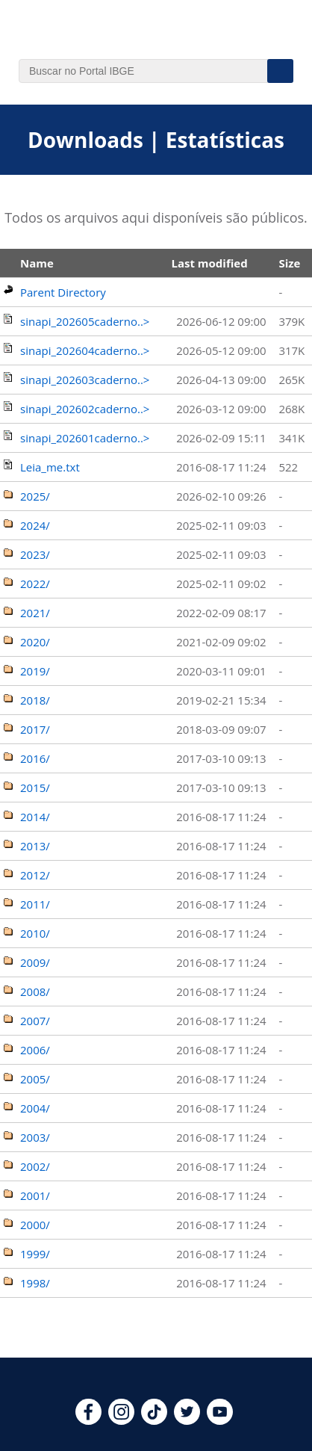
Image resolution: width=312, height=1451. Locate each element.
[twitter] (187, 1420)
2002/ (35, 1166)
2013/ (35, 845)
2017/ (35, 729)
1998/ (35, 1282)
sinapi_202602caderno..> (84, 408)
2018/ (35, 700)
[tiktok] (154, 1420)
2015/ (35, 787)
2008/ (35, 991)
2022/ (35, 583)
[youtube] (220, 1420)
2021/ (35, 612)
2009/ (35, 962)
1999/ (35, 1253)
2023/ (35, 554)
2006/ (35, 1049)
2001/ (35, 1195)
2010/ (35, 933)
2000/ (35, 1224)
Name (37, 263)
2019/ (35, 670)
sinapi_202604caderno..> (84, 350)
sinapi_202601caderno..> (84, 437)
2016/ (35, 758)
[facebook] (88, 1420)
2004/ (35, 1108)
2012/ (35, 874)
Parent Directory (63, 292)
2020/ (35, 641)
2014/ (35, 816)
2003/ (35, 1137)
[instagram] (121, 1420)
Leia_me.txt (50, 467)
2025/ (35, 496)
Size (289, 263)
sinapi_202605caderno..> (84, 321)
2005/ (35, 1078)
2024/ (35, 525)
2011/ (35, 904)
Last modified (209, 263)
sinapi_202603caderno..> (84, 379)
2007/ (35, 1020)
